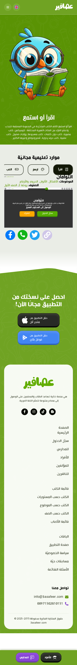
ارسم (38, 169)
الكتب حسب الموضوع (54, 505)
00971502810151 (53, 604)
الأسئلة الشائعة (58, 570)
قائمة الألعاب (60, 522)
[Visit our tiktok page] (43, 411)
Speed (62, 188)
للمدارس (63, 449)
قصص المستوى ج (8, 176)
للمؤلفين (62, 466)
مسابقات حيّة (59, 561)
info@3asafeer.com (51, 597)
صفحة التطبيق (59, 545)
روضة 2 (22, 185)
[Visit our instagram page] (33, 411)
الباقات (64, 537)
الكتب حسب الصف (57, 514)
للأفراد (64, 457)
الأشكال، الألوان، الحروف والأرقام (39, 181)
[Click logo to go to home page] (64, 7)
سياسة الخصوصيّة (57, 553)
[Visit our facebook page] (25, 411)
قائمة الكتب (60, 489)
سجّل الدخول (47, 213)
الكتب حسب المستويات (53, 497)
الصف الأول (10, 185)
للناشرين (63, 474)
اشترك (27, 213)
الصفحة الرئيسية (63, 430)
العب (12, 169)
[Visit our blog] (52, 411)
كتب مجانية (12, 176)
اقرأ (63, 169)
